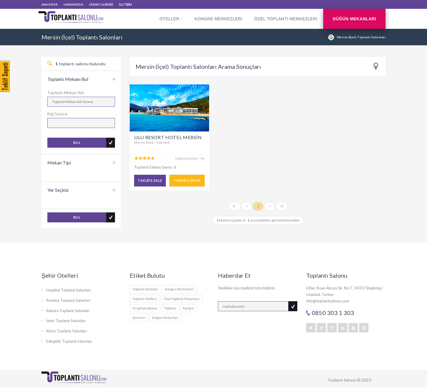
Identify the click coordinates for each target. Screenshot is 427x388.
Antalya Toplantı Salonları (68, 300)
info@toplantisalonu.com (327, 301)
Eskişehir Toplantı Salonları (69, 341)
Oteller (171, 22)
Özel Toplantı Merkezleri (286, 18)
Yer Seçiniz (58, 190)
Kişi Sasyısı (57, 113)
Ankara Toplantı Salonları (67, 310)
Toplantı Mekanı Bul (67, 79)
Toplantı (170, 308)
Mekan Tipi (59, 162)
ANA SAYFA (49, 4)
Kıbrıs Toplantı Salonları (66, 331)
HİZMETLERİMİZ (101, 4)
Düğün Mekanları (354, 18)
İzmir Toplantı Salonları (66, 320)
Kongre (188, 308)
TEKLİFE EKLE (150, 180)
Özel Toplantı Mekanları (182, 299)
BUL (76, 142)
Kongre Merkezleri (218, 18)
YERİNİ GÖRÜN (187, 180)
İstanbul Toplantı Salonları (68, 290)
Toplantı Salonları (145, 289)
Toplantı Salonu (341, 379)
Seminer (138, 317)
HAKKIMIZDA (73, 4)
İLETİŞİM (125, 4)
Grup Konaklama (144, 308)
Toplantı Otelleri (144, 299)
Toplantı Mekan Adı (65, 92)
